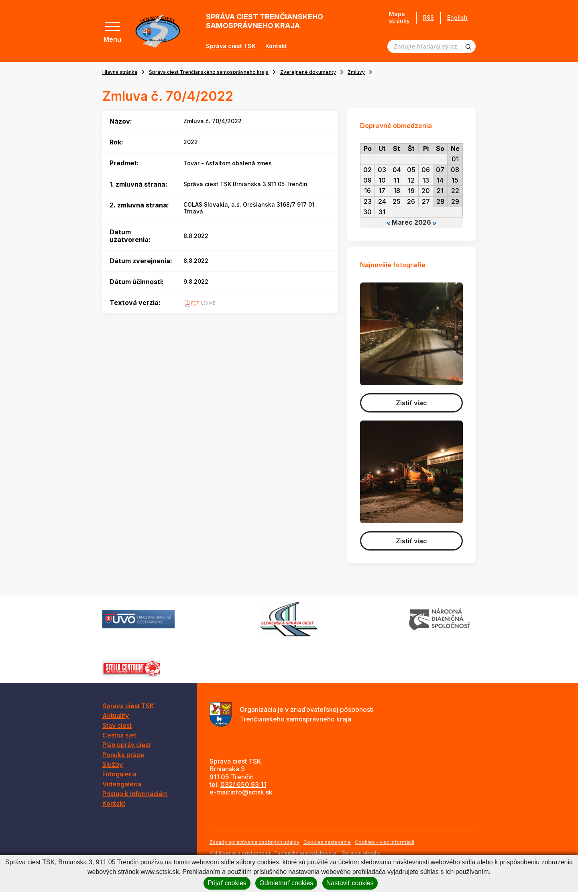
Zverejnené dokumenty (308, 72)
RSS (428, 17)
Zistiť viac (411, 403)
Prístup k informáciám (135, 794)
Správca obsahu (361, 853)
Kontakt (276, 46)
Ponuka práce (123, 755)
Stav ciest (117, 725)
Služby (112, 764)
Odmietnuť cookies (286, 883)
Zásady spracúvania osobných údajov (254, 842)
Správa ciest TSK (231, 46)
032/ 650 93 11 (243, 784)
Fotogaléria (119, 774)
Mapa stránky (399, 17)
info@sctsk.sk (251, 792)
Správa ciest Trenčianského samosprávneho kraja (209, 72)
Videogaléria (121, 784)
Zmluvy (356, 72)
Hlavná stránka (119, 72)
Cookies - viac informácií (384, 842)
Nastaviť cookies (350, 883)
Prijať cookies (227, 883)
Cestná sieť (119, 735)
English (457, 17)
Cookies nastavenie (327, 842)
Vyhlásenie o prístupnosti (240, 853)
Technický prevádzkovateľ (306, 853)
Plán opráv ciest (126, 745)
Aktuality (115, 715)
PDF (195, 303)
